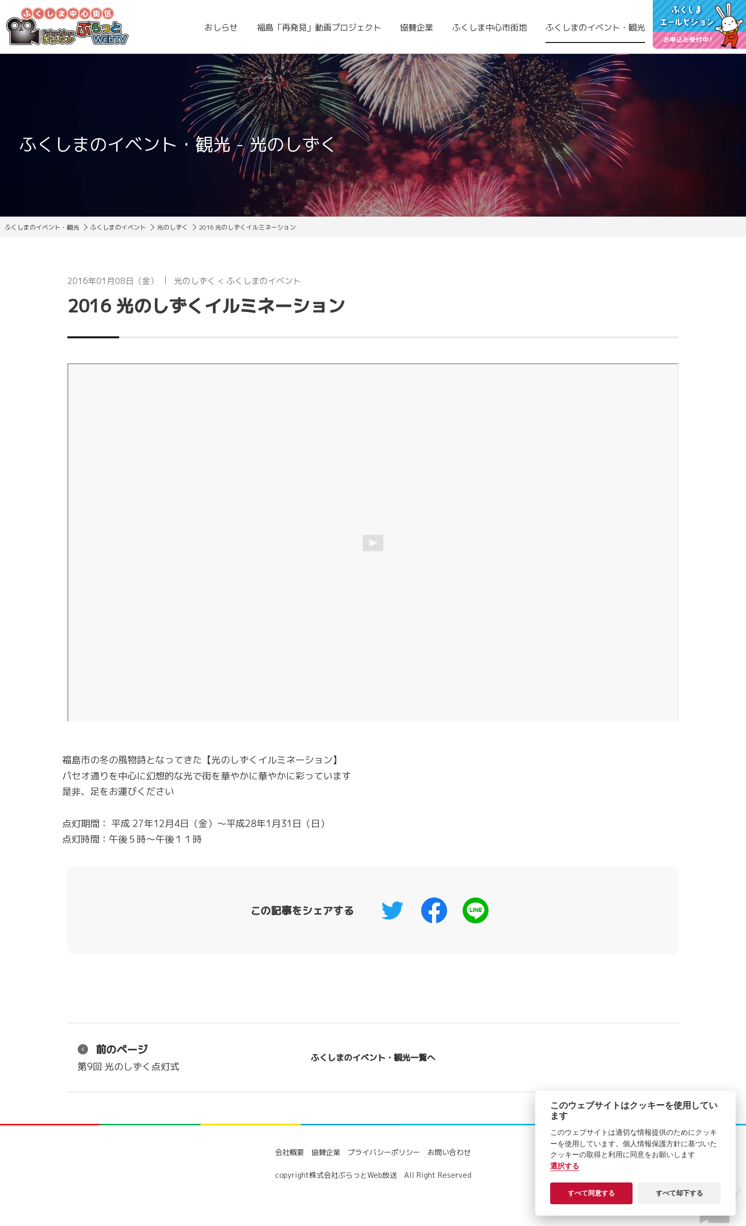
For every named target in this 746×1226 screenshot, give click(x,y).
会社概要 (289, 1152)
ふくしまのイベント (118, 227)
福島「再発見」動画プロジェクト (319, 27)
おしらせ (221, 27)
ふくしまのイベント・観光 (595, 27)
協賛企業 (416, 27)
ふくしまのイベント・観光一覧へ (373, 1057)
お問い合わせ (449, 1152)
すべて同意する (591, 1193)
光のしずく (172, 227)
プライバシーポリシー (384, 1152)
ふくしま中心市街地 (489, 27)
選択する (564, 1166)
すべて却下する (679, 1193)
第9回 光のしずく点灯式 (128, 1057)
